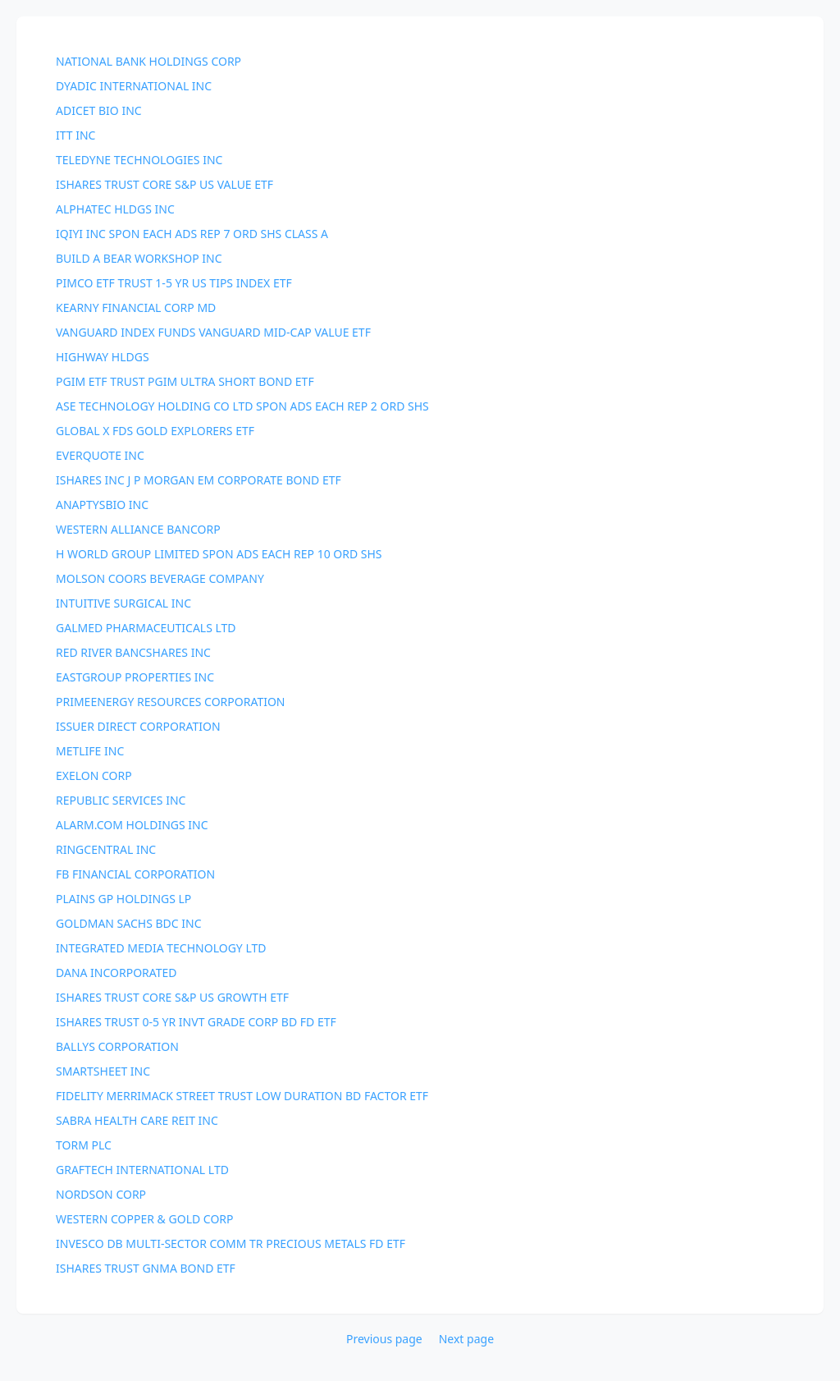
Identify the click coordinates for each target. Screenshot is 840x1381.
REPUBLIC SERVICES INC (120, 800)
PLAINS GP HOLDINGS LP (123, 898)
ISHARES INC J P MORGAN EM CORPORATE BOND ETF (198, 480)
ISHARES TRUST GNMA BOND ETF (145, 1268)
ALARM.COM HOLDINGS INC (132, 825)
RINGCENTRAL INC (106, 849)
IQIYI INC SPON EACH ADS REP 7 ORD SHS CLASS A (192, 233)
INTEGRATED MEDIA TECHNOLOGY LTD (161, 948)
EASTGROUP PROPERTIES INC (135, 677)
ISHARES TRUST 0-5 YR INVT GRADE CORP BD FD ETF (196, 1022)
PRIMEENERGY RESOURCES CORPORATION (170, 701)
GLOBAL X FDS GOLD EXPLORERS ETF (155, 430)
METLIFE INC (90, 751)
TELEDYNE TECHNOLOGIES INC (139, 159)
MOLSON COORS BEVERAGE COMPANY (160, 578)
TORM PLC (84, 1145)
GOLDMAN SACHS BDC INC (129, 923)
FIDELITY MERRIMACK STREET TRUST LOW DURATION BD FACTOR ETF (242, 1095)
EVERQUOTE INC (100, 455)
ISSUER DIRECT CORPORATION (138, 726)
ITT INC (75, 135)
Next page (466, 1339)
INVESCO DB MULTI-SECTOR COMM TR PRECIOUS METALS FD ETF (230, 1243)
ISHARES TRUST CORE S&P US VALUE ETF (164, 184)
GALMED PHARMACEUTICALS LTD (146, 627)
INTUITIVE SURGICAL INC (123, 603)
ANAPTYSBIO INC (102, 504)
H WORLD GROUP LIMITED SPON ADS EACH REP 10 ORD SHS (219, 554)
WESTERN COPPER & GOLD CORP (145, 1219)
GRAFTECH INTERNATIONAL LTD (142, 1169)
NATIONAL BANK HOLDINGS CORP (148, 61)
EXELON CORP (94, 775)
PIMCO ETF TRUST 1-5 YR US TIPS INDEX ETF (174, 283)
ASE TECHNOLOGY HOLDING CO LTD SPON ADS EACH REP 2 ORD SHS (242, 406)
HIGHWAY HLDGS (102, 357)
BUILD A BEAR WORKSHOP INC (139, 258)
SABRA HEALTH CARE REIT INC (137, 1120)
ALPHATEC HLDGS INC (115, 209)
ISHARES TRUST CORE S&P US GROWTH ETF (172, 997)
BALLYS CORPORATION (117, 1046)
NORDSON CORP (101, 1194)
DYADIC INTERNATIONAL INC (134, 86)
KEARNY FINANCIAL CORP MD (136, 307)
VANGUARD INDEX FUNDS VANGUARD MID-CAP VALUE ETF (213, 332)
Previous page (384, 1339)
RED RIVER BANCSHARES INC (133, 652)
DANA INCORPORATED (116, 972)
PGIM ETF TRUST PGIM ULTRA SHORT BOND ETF (185, 381)
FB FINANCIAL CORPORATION (135, 874)
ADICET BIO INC (99, 110)
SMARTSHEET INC (103, 1071)
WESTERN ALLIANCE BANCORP (138, 529)
